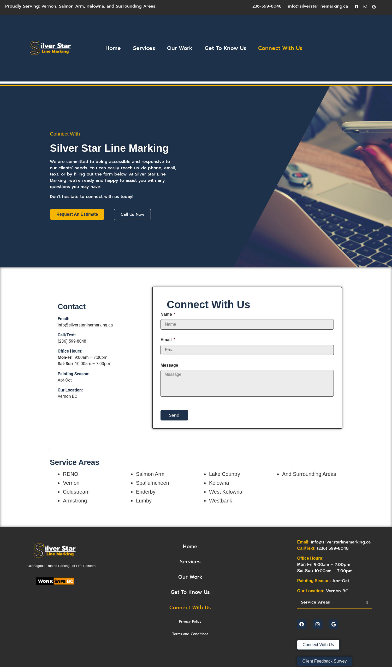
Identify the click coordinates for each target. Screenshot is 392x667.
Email (167, 339)
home (190, 546)
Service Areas (315, 602)
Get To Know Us (225, 48)
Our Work (179, 48)
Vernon (48, 6)
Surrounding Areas (135, 6)
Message (169, 365)
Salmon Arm (71, 6)
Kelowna (95, 6)
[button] (334, 602)
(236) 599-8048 (72, 341)
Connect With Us (280, 48)
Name (167, 314)
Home (113, 48)
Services (144, 48)
